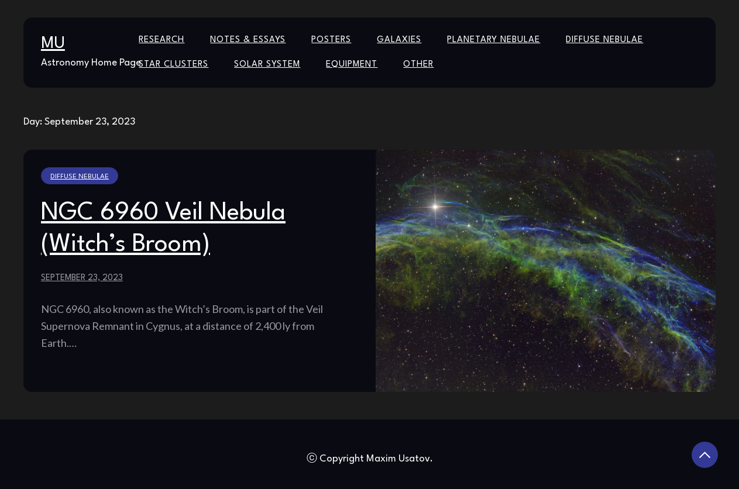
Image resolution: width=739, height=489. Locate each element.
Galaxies (399, 40)
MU (53, 44)
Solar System (267, 64)
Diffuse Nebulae (604, 40)
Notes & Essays (248, 40)
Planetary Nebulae (493, 40)
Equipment (351, 64)
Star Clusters (173, 64)
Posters (331, 40)
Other (418, 64)
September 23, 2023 (82, 278)
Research (161, 40)
